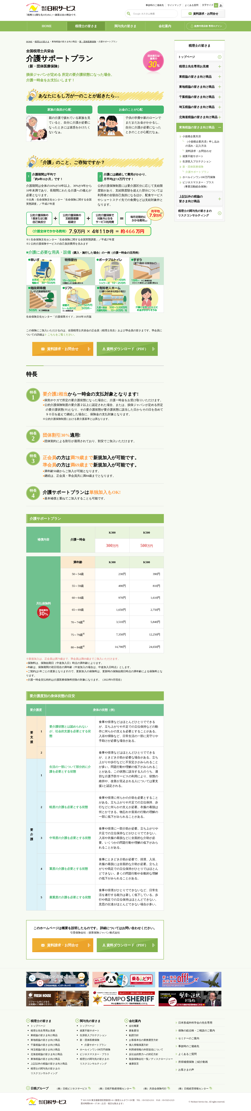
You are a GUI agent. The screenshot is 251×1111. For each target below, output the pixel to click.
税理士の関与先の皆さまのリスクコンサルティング (195, 213)
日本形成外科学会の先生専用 (195, 1022)
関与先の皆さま (125, 26)
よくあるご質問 (187, 1054)
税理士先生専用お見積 (43, 1030)
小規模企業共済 (191, 136)
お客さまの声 (186, 1069)
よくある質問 (191, 5)
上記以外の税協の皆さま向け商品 (49, 1063)
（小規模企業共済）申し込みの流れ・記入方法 (202, 143)
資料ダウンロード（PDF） (127, 349)
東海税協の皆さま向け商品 (45, 1059)
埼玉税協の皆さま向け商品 (45, 1049)
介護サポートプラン (197, 172)
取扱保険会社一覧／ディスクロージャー (151, 1059)
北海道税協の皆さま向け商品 (46, 1054)
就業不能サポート (192, 156)
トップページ (186, 56)
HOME (47, 26)
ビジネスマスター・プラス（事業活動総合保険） (198, 184)
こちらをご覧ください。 (62, 334)
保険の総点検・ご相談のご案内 (196, 1030)
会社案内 (165, 26)
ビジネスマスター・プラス (94, 1054)
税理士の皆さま (86, 26)
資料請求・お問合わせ (198, 151)
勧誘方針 (134, 1035)
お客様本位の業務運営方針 (143, 1040)
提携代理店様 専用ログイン (208, 26)
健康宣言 (134, 1063)
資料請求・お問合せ (205, 13)
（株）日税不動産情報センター (114, 1088)
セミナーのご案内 (188, 1038)
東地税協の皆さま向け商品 (45, 1040)
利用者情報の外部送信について (146, 1049)
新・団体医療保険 (87, 41)
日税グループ (39, 1088)
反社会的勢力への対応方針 (143, 1054)
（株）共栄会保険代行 (154, 1088)
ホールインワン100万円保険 (198, 177)
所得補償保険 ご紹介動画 (193, 1061)
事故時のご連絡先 (155, 5)
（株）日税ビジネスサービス (71, 1088)
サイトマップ (174, 5)
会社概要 (134, 1026)
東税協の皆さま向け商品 (44, 1035)
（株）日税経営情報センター (192, 1088)
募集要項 (134, 1030)
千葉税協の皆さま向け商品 (45, 1045)
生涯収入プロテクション (196, 161)
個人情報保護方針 (139, 1045)
